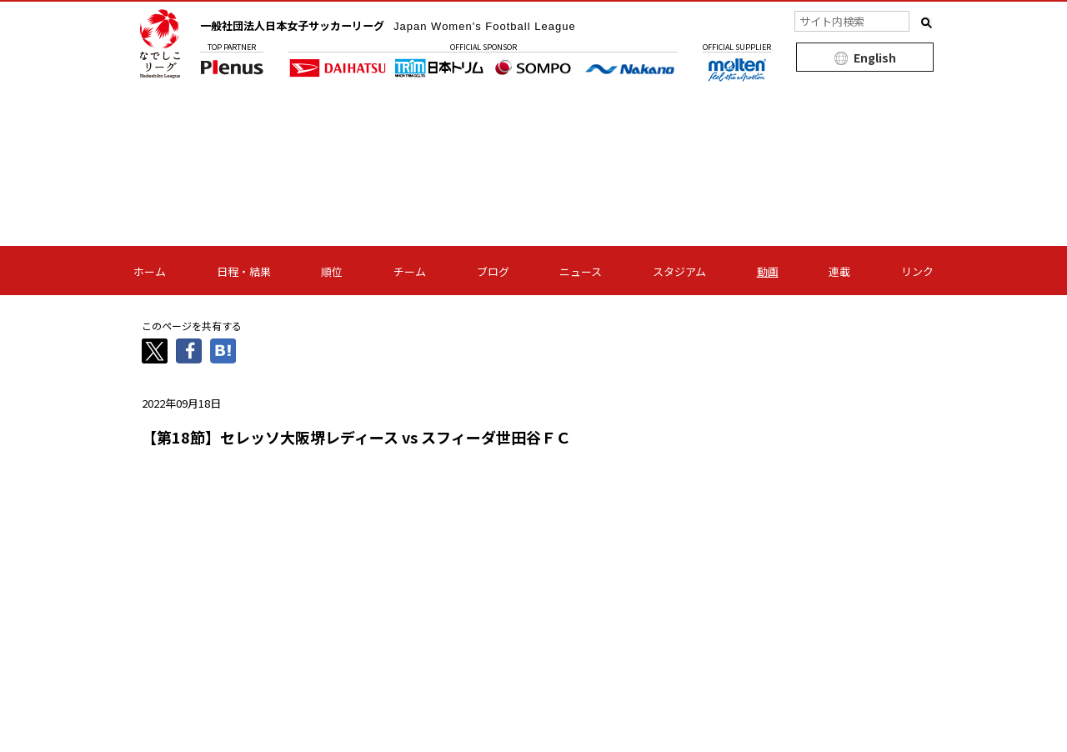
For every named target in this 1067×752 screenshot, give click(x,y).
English (875, 57)
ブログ (493, 271)
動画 (768, 271)
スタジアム (679, 271)
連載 (839, 271)
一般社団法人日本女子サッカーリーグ (401, 25)
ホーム (149, 271)
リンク (917, 271)
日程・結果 (244, 271)
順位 (332, 271)
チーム (409, 271)
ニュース (580, 271)
